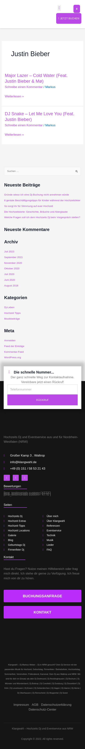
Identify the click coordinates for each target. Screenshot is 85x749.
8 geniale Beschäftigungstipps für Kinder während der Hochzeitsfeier (42, 200)
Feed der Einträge (14, 346)
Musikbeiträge (12, 318)
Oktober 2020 (11, 268)
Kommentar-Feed (14, 351)
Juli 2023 (9, 251)
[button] (59, 8)
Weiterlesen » (14, 96)
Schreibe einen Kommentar (24, 87)
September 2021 (13, 257)
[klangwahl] (42, 638)
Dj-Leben (9, 307)
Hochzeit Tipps (12, 313)
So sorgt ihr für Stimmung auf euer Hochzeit (28, 206)
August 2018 (11, 285)
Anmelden (10, 340)
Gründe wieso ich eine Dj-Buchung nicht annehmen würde (36, 194)
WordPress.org (12, 357)
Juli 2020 (9, 274)
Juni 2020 (9, 280)
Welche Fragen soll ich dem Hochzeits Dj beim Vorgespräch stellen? (42, 217)
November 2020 (13, 263)
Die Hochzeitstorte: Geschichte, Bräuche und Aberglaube (36, 211)
